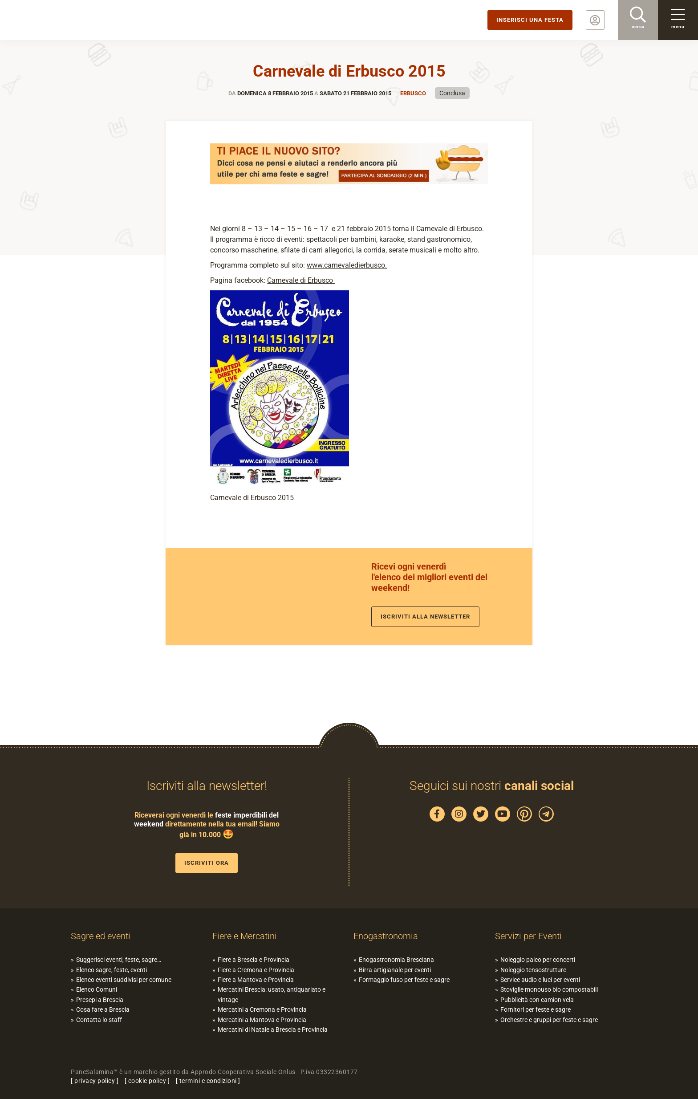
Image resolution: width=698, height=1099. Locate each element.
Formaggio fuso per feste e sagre (404, 979)
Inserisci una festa (530, 19)
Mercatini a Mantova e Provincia (262, 1019)
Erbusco (413, 93)
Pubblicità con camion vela (537, 999)
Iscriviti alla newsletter (425, 616)
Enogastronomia (385, 936)
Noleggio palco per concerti (537, 959)
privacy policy (94, 1080)
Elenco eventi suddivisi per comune (123, 979)
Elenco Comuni (96, 989)
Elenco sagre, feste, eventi (111, 969)
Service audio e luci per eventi (540, 979)
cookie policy (147, 1080)
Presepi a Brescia (99, 999)
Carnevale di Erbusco (301, 280)
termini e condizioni (208, 1080)
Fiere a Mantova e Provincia (256, 979)
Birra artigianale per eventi (395, 969)
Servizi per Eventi (528, 936)
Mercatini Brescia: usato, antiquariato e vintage (271, 994)
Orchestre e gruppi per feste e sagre (549, 1019)
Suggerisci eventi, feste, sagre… (118, 959)
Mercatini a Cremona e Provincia (262, 1009)
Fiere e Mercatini (244, 936)
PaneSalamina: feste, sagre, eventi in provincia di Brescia (69, 20)
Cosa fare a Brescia (103, 1009)
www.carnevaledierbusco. (347, 265)
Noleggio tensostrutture (533, 969)
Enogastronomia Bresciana (396, 959)
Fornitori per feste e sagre (535, 1009)
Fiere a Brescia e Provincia (253, 959)
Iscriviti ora (206, 862)
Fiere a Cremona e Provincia (256, 969)
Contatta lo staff (99, 1019)
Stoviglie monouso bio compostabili (549, 989)
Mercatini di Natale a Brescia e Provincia (273, 1029)
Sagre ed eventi (100, 936)
